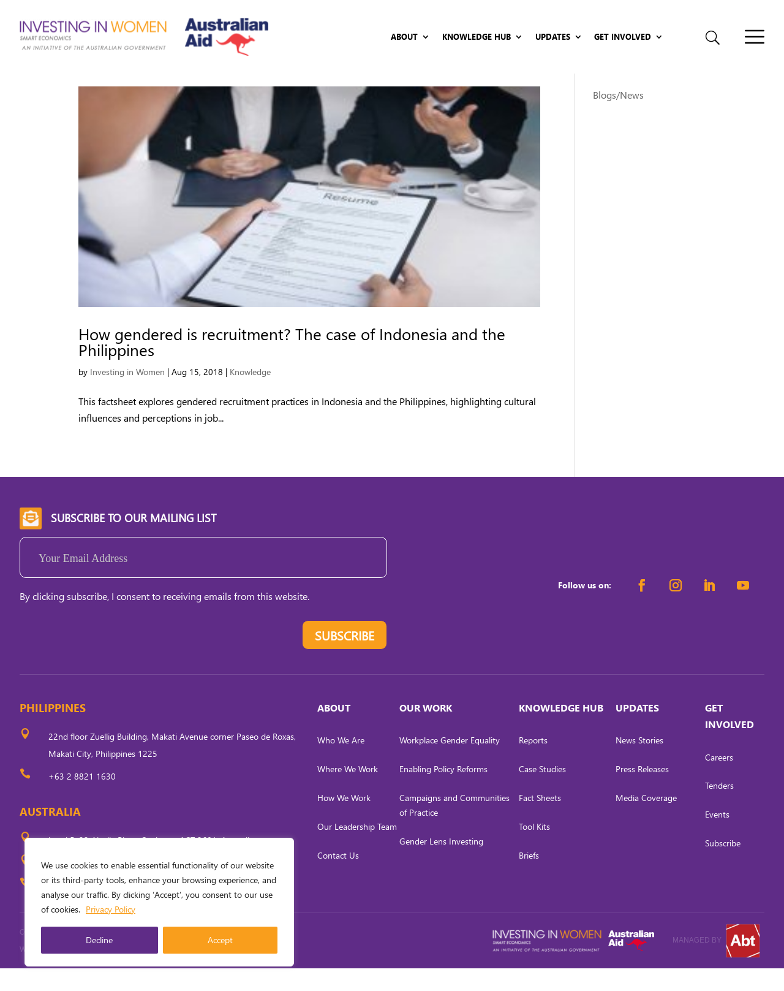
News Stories (639, 763)
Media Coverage (646, 820)
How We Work (344, 820)
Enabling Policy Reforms (443, 792)
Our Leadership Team (357, 849)
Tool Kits (534, 849)
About (404, 37)
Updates (552, 37)
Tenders (719, 808)
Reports (533, 763)
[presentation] (113, 661)
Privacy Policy (110, 909)
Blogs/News (618, 117)
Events (717, 837)
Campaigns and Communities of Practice (454, 827)
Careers (719, 780)
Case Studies (542, 792)
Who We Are (340, 763)
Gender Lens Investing (441, 864)
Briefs (529, 878)
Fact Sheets (540, 820)
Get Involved (622, 37)
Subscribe (723, 865)
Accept (220, 940)
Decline (99, 940)
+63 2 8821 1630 (82, 799)
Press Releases (642, 792)
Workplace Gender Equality (449, 763)
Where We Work (347, 792)
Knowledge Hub (476, 37)
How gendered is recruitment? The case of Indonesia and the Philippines (291, 364)
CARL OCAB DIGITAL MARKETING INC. (133, 971)
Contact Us (338, 878)
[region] (159, 902)
